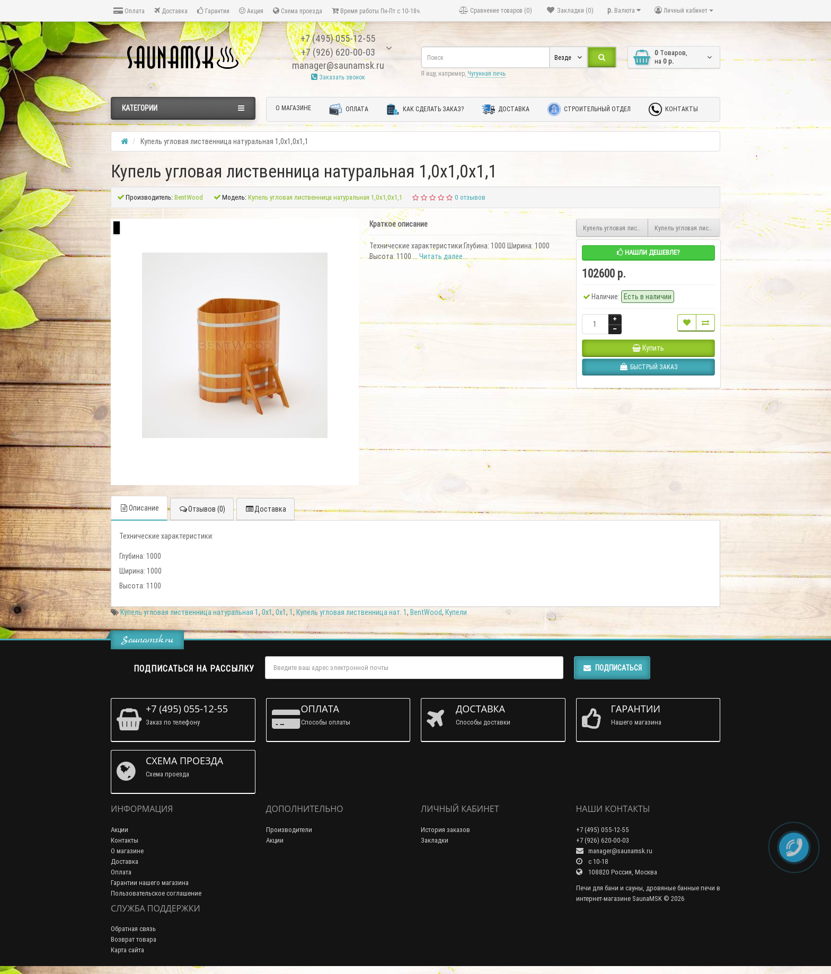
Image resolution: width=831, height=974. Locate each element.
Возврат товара (133, 939)
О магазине (293, 108)
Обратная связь (133, 928)
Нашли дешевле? (648, 252)
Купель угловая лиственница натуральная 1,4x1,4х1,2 (616, 228)
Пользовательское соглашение (156, 893)
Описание (139, 508)
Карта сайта (127, 949)
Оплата (129, 11)
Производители (289, 829)
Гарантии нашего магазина (150, 882)
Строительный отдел (589, 109)
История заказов (445, 829)
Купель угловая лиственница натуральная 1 (189, 612)
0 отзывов (470, 197)
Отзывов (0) (202, 509)
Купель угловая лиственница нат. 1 (351, 612)
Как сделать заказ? (425, 109)
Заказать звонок (338, 77)
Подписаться (612, 668)
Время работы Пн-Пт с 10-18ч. (376, 11)
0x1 (281, 612)
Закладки (434, 840)
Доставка (171, 11)
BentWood (426, 612)
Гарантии (213, 11)
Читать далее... (443, 256)
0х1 (267, 612)
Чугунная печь (486, 73)
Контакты (673, 109)
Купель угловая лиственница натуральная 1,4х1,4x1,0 (687, 228)
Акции (119, 829)
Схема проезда (297, 11)
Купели (456, 612)
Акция (251, 11)
